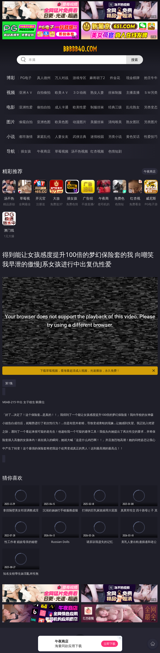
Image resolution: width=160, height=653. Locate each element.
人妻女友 (61, 136)
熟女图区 (133, 122)
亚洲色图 (43, 122)
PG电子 (25, 77)
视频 (11, 92)
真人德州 (43, 77)
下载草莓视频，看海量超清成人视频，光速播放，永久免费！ (97, 370)
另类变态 (150, 107)
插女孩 (26, 151)
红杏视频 (97, 151)
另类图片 (150, 122)
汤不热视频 (79, 151)
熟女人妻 (97, 92)
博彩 (11, 77)
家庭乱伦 (43, 136)
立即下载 (109, 644)
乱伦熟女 (133, 107)
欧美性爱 (79, 107)
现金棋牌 (133, 77)
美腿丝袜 (97, 122)
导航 (11, 151)
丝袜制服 (115, 92)
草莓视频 (61, 151)
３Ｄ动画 (79, 92)
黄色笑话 (133, 136)
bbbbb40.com (80, 49)
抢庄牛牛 (150, 77)
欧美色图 (61, 122)
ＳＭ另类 (150, 92)
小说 (11, 136)
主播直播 (133, 92)
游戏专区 (79, 77)
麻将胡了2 (97, 77)
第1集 (9, 383)
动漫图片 (79, 122)
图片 (11, 122)
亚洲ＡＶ (26, 92)
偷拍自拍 (43, 107)
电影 (11, 107)
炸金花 (115, 77)
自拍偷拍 (43, 92)
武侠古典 (79, 136)
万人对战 (61, 77)
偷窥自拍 (26, 122)
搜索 (134, 59)
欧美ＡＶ (61, 92)
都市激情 (26, 136)
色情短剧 (115, 151)
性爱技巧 (150, 136)
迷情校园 (97, 136)
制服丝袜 (97, 107)
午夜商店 (43, 151)
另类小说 (115, 136)
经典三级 (115, 107)
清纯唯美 (115, 122)
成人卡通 (61, 107)
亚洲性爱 (26, 107)
